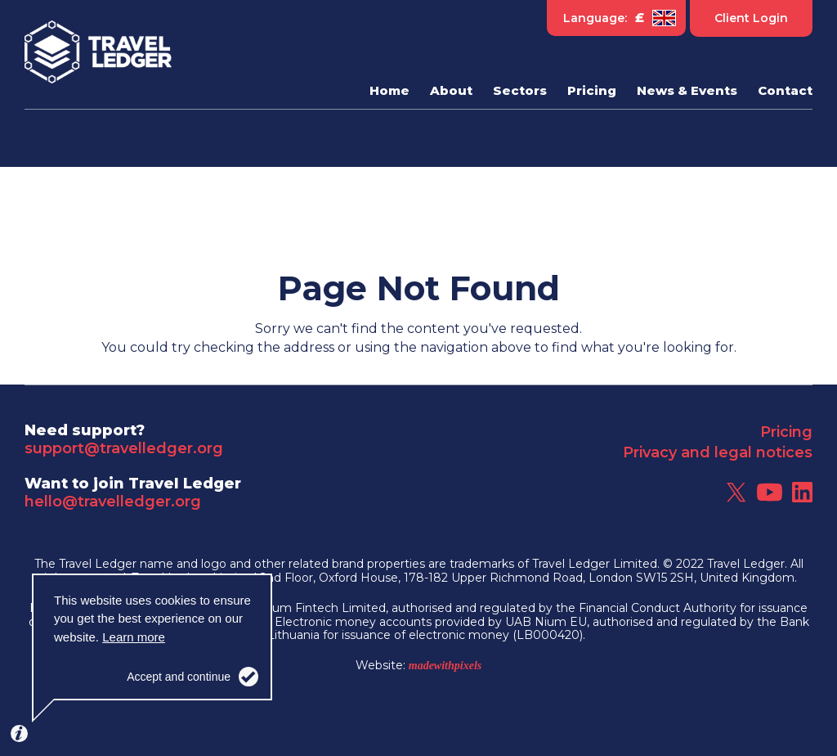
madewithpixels (445, 665)
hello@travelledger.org (113, 502)
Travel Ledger (98, 52)
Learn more (133, 637)
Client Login (751, 18)
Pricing (786, 432)
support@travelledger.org (124, 448)
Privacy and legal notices (717, 452)
